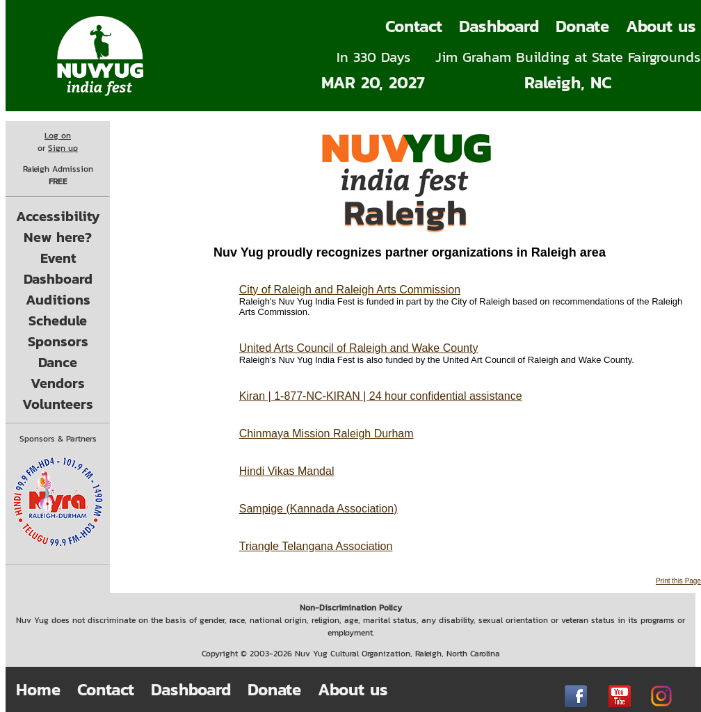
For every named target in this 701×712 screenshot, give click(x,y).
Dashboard (499, 26)
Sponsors (58, 341)
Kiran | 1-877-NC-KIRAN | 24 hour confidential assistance (380, 396)
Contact (413, 26)
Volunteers (57, 404)
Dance (57, 362)
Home (38, 689)
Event (58, 258)
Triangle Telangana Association (316, 546)
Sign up (63, 148)
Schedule (58, 320)
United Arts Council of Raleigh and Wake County (358, 348)
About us (353, 689)
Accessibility (58, 216)
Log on (58, 135)
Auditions (58, 299)
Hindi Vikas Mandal (287, 471)
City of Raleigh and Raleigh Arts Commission (349, 290)
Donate (582, 26)
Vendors (58, 383)
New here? (58, 237)
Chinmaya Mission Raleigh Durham (326, 433)
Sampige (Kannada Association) (318, 509)
